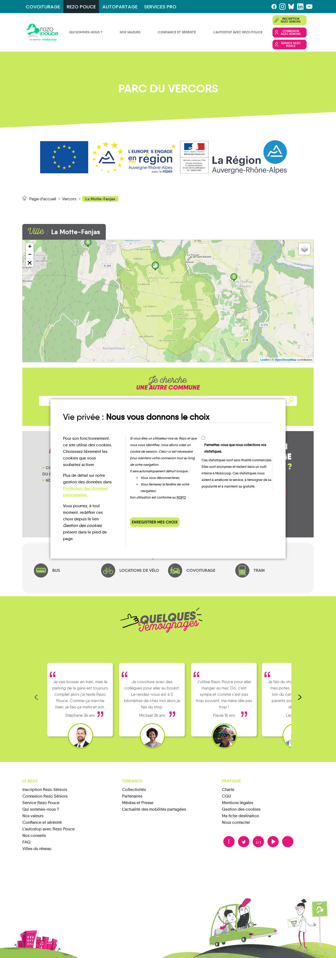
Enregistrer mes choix (155, 522)
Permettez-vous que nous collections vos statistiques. (235, 448)
